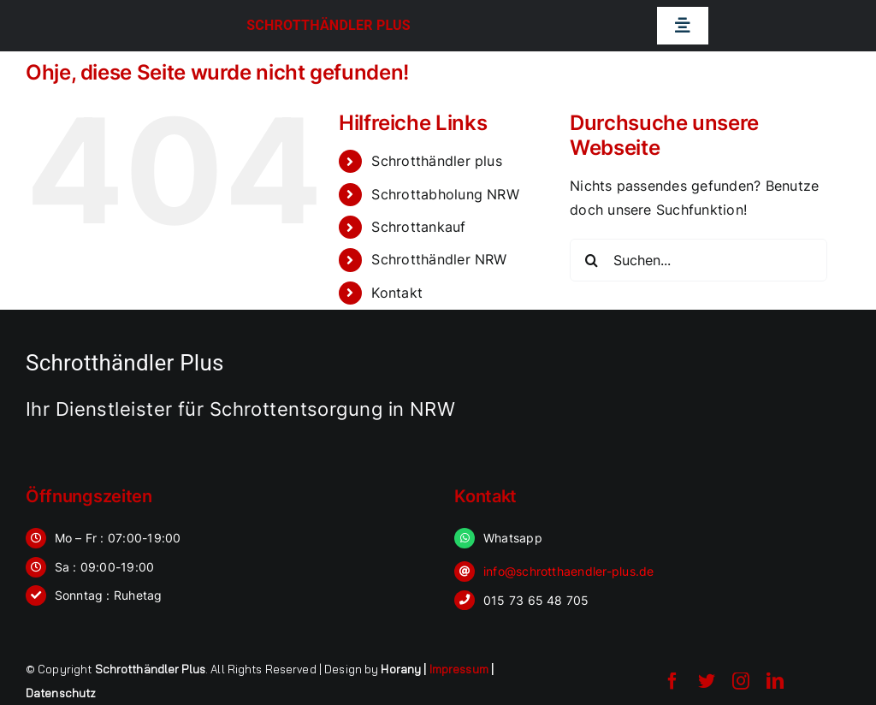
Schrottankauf (418, 226)
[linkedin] (775, 681)
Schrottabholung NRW (445, 194)
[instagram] (740, 681)
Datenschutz (61, 693)
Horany (401, 669)
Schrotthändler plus (436, 160)
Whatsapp (512, 537)
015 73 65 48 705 (536, 600)
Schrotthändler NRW (438, 259)
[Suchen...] (698, 260)
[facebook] (672, 681)
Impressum (458, 669)
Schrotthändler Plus (328, 25)
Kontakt (397, 292)
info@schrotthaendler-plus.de (568, 571)
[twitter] (706, 681)
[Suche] (591, 260)
